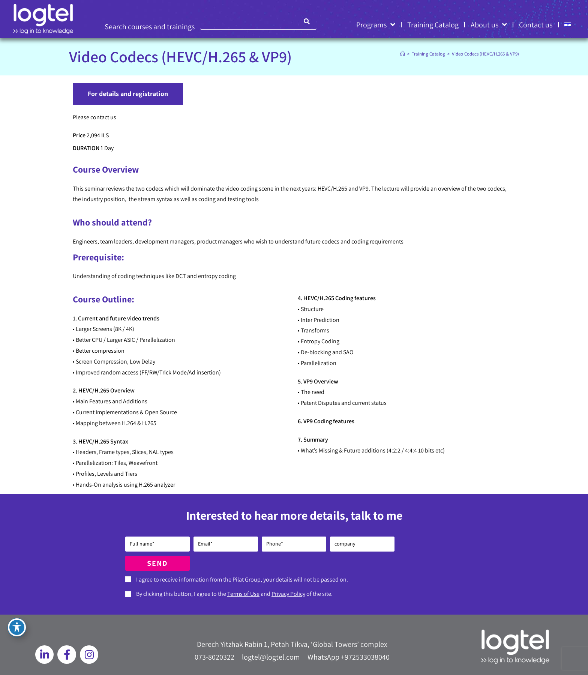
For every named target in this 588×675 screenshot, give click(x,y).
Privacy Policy (288, 594)
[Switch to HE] (567, 24)
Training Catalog (433, 25)
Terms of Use (243, 594)
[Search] (307, 21)
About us (489, 24)
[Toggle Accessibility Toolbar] (17, 627)
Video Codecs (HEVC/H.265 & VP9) (485, 54)
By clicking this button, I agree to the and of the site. (234, 594)
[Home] (402, 54)
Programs (375, 24)
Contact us (535, 25)
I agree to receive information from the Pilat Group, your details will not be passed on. (242, 579)
